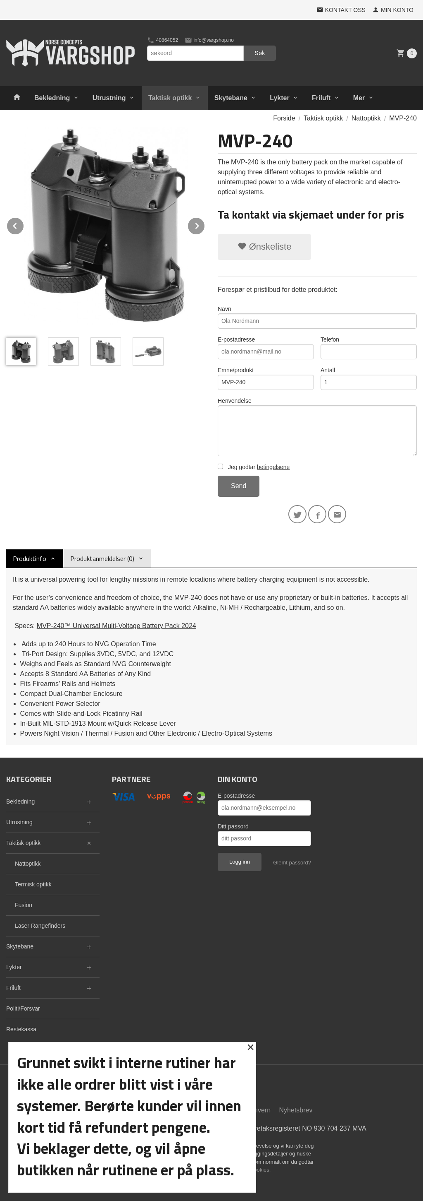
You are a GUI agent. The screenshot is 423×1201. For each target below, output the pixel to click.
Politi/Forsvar (23, 1008)
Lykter (279, 97)
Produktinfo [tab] (29, 558)
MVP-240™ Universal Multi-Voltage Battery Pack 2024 (116, 625)
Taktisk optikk (170, 97)
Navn (317, 317)
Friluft (321, 97)
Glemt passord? (292, 862)
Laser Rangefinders (40, 925)
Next (204, 224)
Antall (369, 378)
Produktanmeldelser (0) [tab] (102, 558)
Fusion (23, 905)
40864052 (162, 40)
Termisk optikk (33, 884)
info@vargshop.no (209, 40)
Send (238, 485)
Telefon (369, 347)
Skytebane (230, 97)
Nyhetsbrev (296, 1110)
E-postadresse (266, 347)
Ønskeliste (265, 246)
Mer (359, 97)
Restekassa (21, 1029)
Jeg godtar (254, 467)
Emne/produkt (266, 378)
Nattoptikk (27, 863)
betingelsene (273, 467)
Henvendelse (317, 426)
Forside (284, 118)
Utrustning (109, 97)
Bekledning (52, 97)
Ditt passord (233, 826)
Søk (259, 53)
